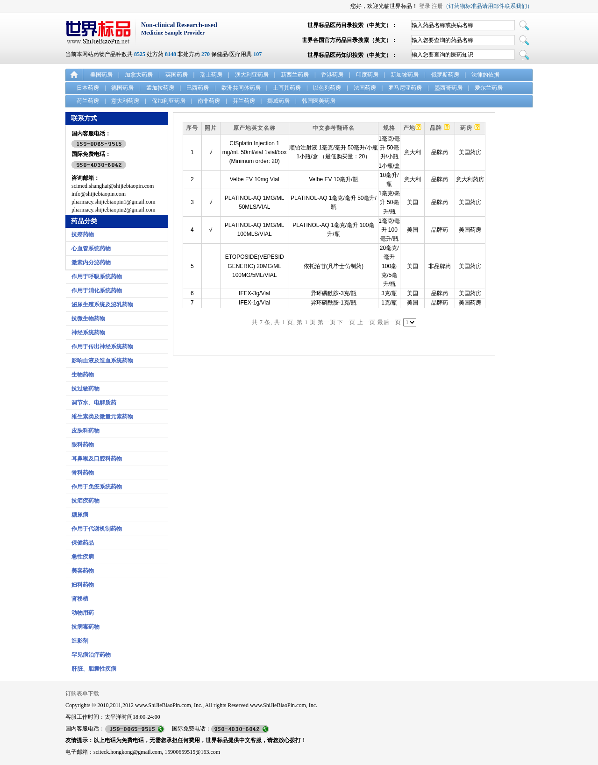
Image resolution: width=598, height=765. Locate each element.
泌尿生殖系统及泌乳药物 (102, 304)
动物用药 (82, 612)
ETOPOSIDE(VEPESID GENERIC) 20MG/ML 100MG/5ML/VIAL (254, 266)
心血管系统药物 (91, 248)
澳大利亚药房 (252, 74)
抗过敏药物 (85, 388)
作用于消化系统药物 (96, 290)
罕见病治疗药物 (91, 655)
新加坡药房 (405, 74)
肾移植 (79, 598)
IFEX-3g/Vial (254, 293)
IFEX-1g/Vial (254, 302)
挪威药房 (278, 101)
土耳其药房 (287, 88)
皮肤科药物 (85, 430)
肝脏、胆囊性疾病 (93, 669)
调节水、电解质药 (93, 402)
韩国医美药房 (318, 101)
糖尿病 (79, 514)
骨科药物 (82, 472)
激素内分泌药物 (91, 262)
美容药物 (82, 570)
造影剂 (79, 641)
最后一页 (389, 322)
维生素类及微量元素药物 (102, 416)
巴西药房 (197, 88)
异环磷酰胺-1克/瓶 (333, 302)
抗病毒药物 (85, 626)
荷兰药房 (88, 101)
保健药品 (82, 542)
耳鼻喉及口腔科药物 (96, 458)
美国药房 (101, 74)
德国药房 (122, 88)
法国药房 (365, 88)
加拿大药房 (139, 74)
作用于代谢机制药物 (96, 528)
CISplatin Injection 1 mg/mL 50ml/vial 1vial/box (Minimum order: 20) (254, 152)
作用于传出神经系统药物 (102, 346)
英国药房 (176, 74)
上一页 (366, 322)
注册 (437, 6)
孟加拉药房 (160, 88)
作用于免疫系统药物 (96, 486)
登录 (424, 6)
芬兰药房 (244, 101)
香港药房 (332, 74)
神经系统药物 (88, 332)
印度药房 (367, 74)
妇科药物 (82, 584)
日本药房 (88, 88)
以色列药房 (327, 88)
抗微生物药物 (88, 318)
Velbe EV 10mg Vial (254, 179)
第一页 (327, 322)
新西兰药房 (295, 74)
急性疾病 (82, 556)
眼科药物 (82, 444)
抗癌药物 (82, 234)
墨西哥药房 (448, 88)
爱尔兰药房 (489, 88)
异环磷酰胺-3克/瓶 (333, 293)
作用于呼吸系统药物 (96, 276)
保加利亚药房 (168, 101)
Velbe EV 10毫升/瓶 (333, 179)
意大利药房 (125, 101)
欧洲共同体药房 (241, 88)
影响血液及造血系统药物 (102, 360)
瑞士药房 (211, 74)
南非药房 (209, 101)
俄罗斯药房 (445, 74)
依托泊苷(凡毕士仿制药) (333, 266)
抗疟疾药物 (85, 500)
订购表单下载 (82, 693)
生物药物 (82, 374)
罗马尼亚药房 (405, 88)
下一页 (346, 322)
